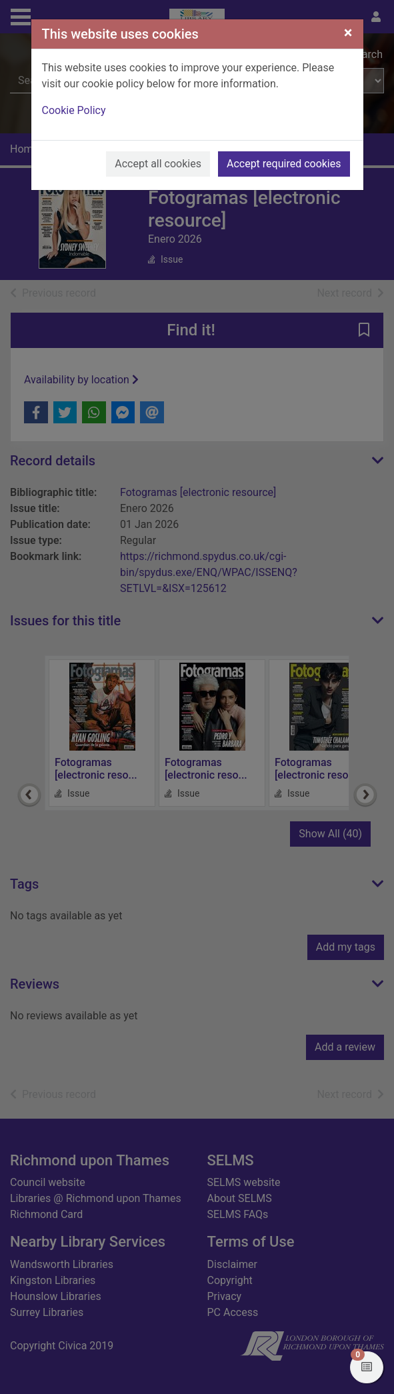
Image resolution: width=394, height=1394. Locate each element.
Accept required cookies (284, 163)
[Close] (348, 32)
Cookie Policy (74, 110)
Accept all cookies (158, 163)
